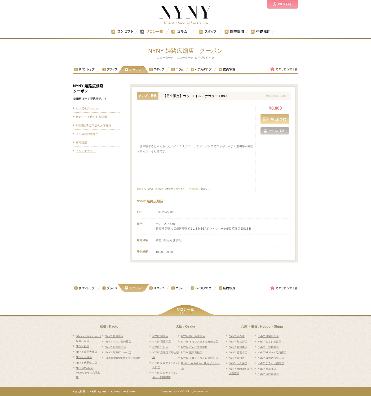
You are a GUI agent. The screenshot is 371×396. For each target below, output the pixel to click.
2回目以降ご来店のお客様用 (93, 125)
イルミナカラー (86, 151)
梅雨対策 (81, 142)
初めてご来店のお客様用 (91, 117)
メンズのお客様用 (87, 134)
